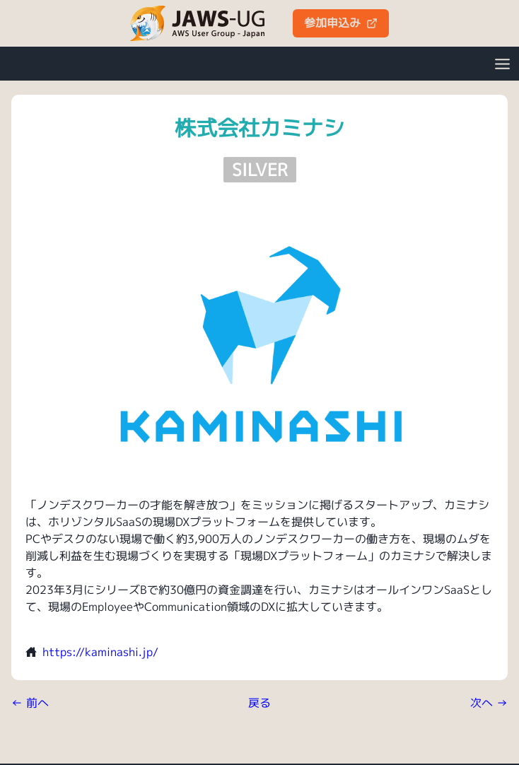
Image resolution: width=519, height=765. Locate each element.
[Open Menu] (502, 64)
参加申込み (341, 22)
